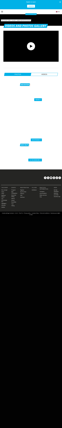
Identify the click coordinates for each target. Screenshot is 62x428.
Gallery (14, 20)
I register (31, 6)
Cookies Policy (35, 213)
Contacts (12, 213)
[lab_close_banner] (60, 2)
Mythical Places (3, 196)
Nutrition (22, 197)
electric (13, 198)
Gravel (12, 200)
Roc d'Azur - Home (6, 20)
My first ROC (23, 192)
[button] (58, 12)
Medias (3, 207)
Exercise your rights (55, 213)
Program (13, 190)
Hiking (12, 205)
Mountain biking (13, 195)
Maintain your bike (56, 194)
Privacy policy (27, 213)
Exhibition (34, 190)
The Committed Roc (4, 200)
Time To (21, 213)
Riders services (43, 195)
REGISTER (38, 99)
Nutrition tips (57, 196)
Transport (42, 191)
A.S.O (16, 213)
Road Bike (13, 202)
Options (22, 193)
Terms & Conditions (44, 213)
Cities (2, 193)
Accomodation (43, 193)
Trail (12, 204)
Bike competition (14, 192)
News (2, 192)
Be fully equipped (56, 190)
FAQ (21, 195)
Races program (36, 139)
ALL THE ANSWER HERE (35, 160)
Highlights (3, 203)
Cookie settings (5, 213)
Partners (3, 205)
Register (22, 190)
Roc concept (4, 190)
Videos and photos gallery (23, 20)
